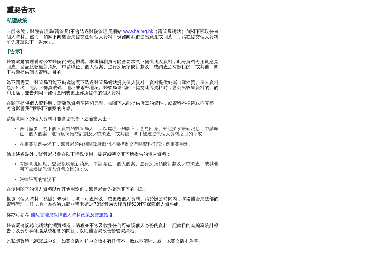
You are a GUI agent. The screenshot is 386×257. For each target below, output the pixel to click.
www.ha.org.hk (138, 31)
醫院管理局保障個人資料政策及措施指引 (72, 214)
